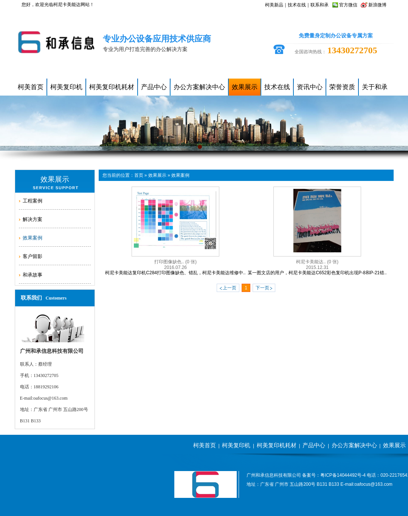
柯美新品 (274, 5)
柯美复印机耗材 (276, 445)
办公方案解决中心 (354, 445)
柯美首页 (204, 445)
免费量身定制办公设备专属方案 (336, 35)
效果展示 (157, 175)
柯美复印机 (236, 445)
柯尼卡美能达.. (317, 261)
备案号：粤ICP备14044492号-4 (334, 475)
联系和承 (319, 5)
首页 (138, 175)
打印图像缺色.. (175, 261)
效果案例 (180, 175)
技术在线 (297, 5)
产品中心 (314, 445)
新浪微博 (377, 5)
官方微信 (348, 5)
